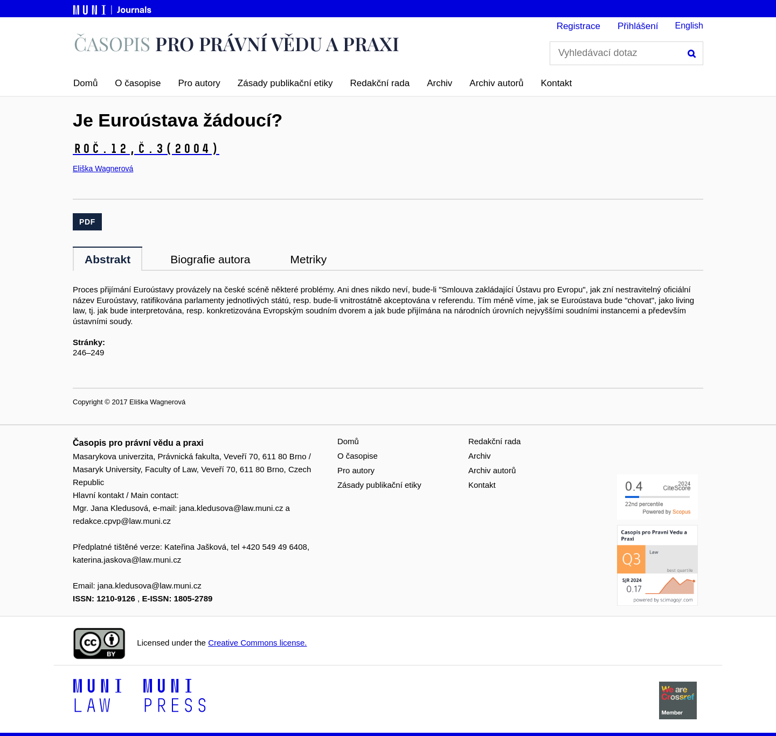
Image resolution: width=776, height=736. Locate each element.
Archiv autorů (496, 83)
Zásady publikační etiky (285, 83)
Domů (85, 83)
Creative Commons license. (257, 642)
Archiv (439, 83)
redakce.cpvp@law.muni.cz (122, 520)
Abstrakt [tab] (107, 259)
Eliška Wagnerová (103, 168)
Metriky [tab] (308, 259)
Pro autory (199, 83)
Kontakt (556, 83)
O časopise (138, 83)
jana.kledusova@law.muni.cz (231, 508)
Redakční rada (380, 83)
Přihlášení (638, 26)
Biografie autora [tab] (210, 259)
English (689, 25)
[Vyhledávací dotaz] (626, 53)
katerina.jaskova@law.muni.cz (127, 559)
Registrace (578, 26)
